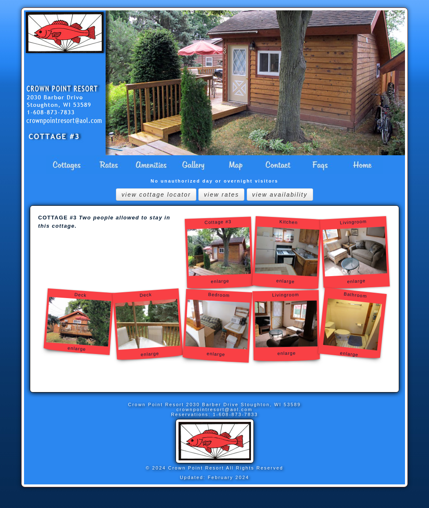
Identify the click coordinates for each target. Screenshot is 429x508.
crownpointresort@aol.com (214, 409)
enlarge (286, 277)
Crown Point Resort (157, 404)
